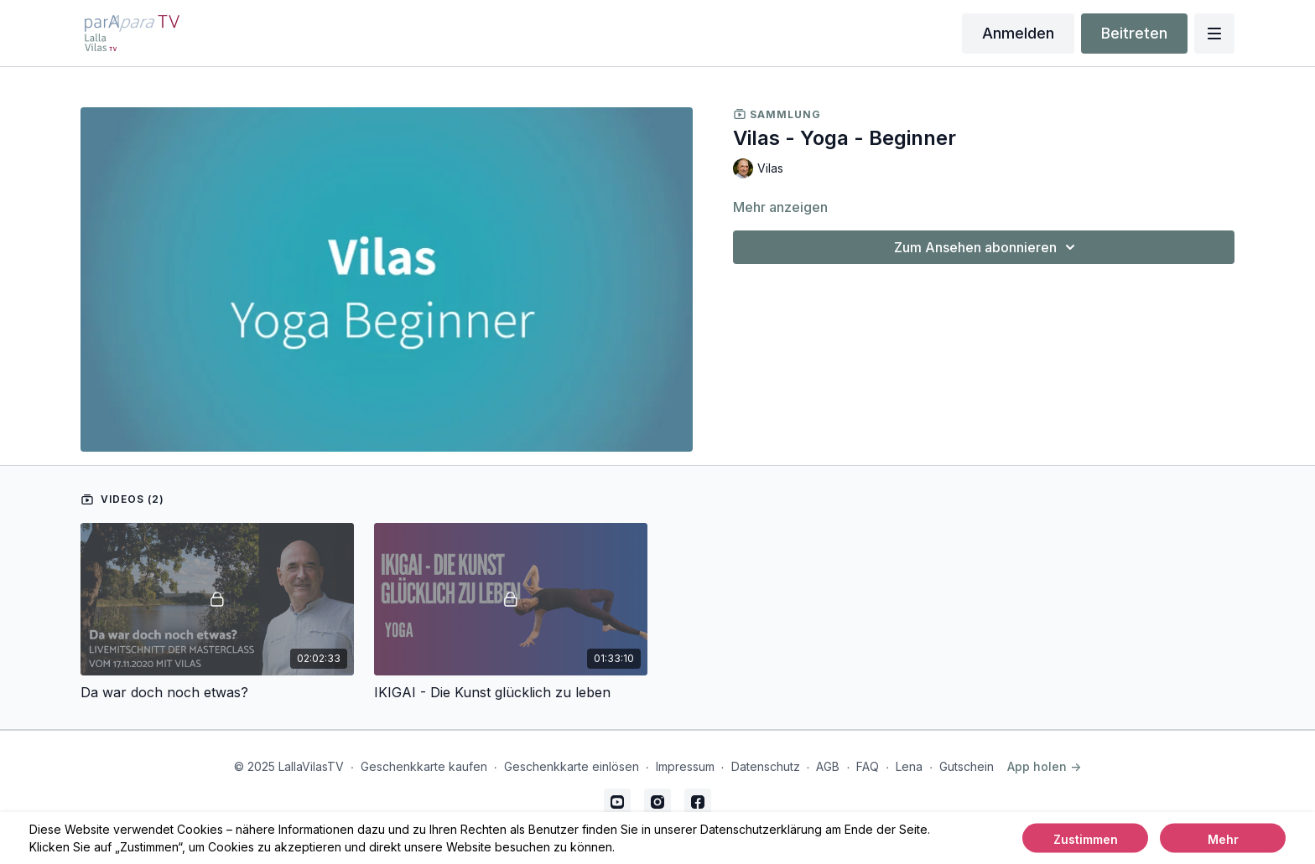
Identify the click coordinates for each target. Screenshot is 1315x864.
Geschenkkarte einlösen (571, 766)
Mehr (1223, 839)
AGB (827, 766)
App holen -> (1044, 766)
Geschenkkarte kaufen (424, 766)
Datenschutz (765, 766)
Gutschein (966, 766)
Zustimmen (1085, 839)
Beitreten (1134, 33)
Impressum (685, 766)
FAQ (867, 766)
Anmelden (1018, 33)
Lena (909, 766)
